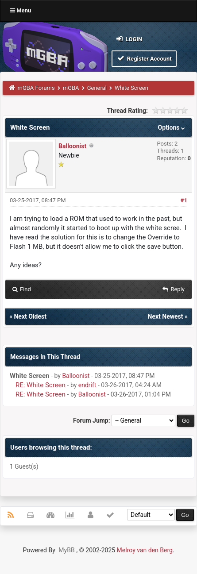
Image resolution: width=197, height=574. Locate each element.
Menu (20, 10)
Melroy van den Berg (145, 550)
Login (128, 38)
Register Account (144, 58)
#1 (184, 200)
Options (172, 127)
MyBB (66, 550)
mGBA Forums (36, 88)
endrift (87, 385)
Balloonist (72, 146)
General (97, 88)
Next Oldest (30, 316)
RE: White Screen (40, 385)
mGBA (71, 88)
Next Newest (165, 316)
